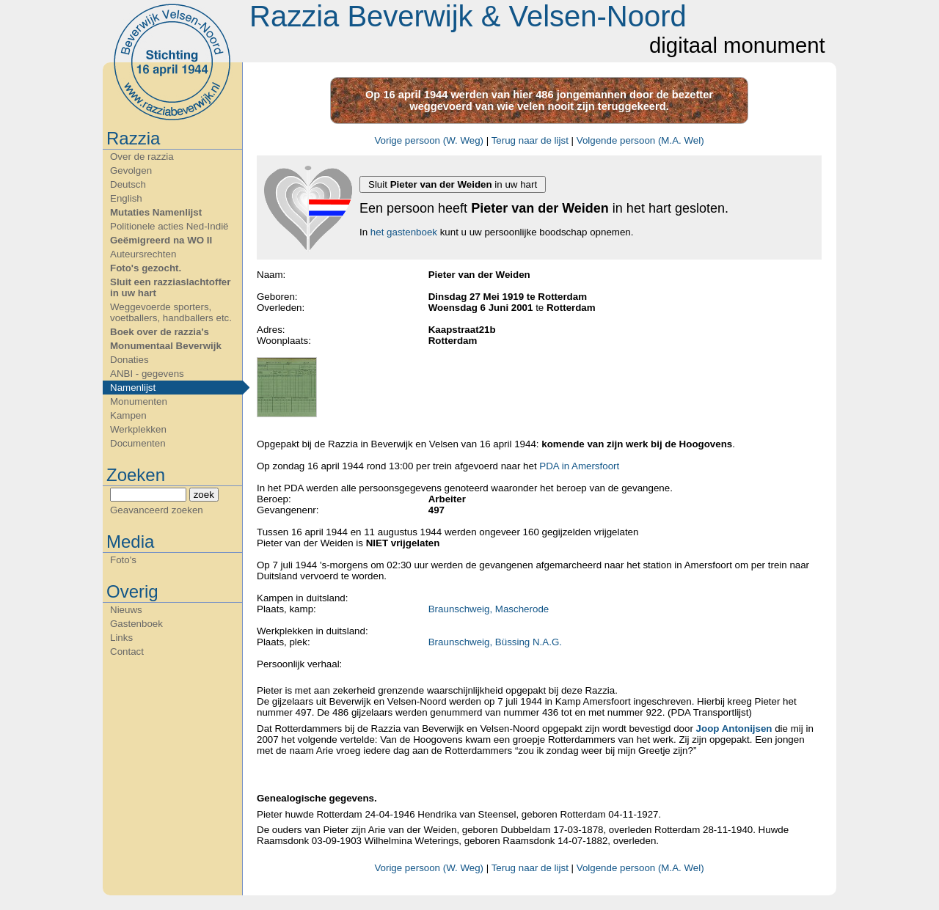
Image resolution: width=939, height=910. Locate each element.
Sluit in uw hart (452, 184)
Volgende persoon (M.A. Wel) (640, 140)
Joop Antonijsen (734, 728)
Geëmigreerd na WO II (161, 240)
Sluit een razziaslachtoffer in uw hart (170, 287)
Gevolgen (131, 170)
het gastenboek (403, 232)
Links (121, 637)
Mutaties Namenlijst (156, 212)
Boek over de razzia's (159, 331)
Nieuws (126, 609)
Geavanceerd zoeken (156, 509)
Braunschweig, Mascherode (488, 608)
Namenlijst (133, 387)
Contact (127, 651)
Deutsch (128, 184)
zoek (204, 494)
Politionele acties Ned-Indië (169, 226)
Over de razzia (142, 156)
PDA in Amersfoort (579, 465)
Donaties (129, 359)
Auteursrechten (143, 254)
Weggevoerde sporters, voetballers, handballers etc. (171, 312)
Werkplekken (138, 429)
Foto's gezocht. (145, 268)
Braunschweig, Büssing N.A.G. (495, 641)
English (126, 198)
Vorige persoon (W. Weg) (428, 140)
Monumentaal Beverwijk (166, 345)
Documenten (138, 443)
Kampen (128, 415)
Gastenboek (136, 623)
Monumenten (138, 401)
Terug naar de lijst (530, 140)
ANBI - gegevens (147, 373)
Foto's (123, 559)
